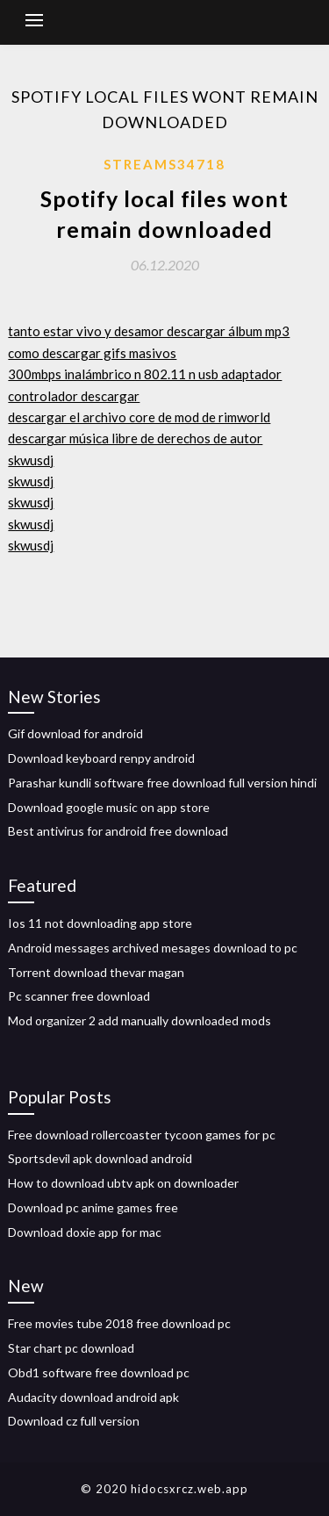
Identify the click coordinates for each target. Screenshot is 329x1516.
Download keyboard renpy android (101, 758)
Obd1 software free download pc (99, 1372)
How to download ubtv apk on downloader (123, 1182)
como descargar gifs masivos (92, 353)
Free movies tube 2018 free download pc (119, 1323)
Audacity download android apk (93, 1397)
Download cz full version (73, 1420)
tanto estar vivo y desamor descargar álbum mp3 (149, 331)
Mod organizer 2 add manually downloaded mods (139, 1020)
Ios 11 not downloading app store (100, 923)
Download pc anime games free (93, 1207)
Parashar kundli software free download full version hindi (162, 782)
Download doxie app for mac (84, 1232)
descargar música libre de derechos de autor (135, 438)
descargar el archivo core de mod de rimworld (139, 417)
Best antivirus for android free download (118, 830)
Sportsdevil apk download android (100, 1158)
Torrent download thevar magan (96, 972)
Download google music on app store (109, 807)
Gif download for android (75, 733)
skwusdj (31, 460)
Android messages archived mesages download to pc (152, 947)
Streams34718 (164, 164)
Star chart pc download (71, 1347)
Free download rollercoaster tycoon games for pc (141, 1134)
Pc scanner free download (79, 995)
